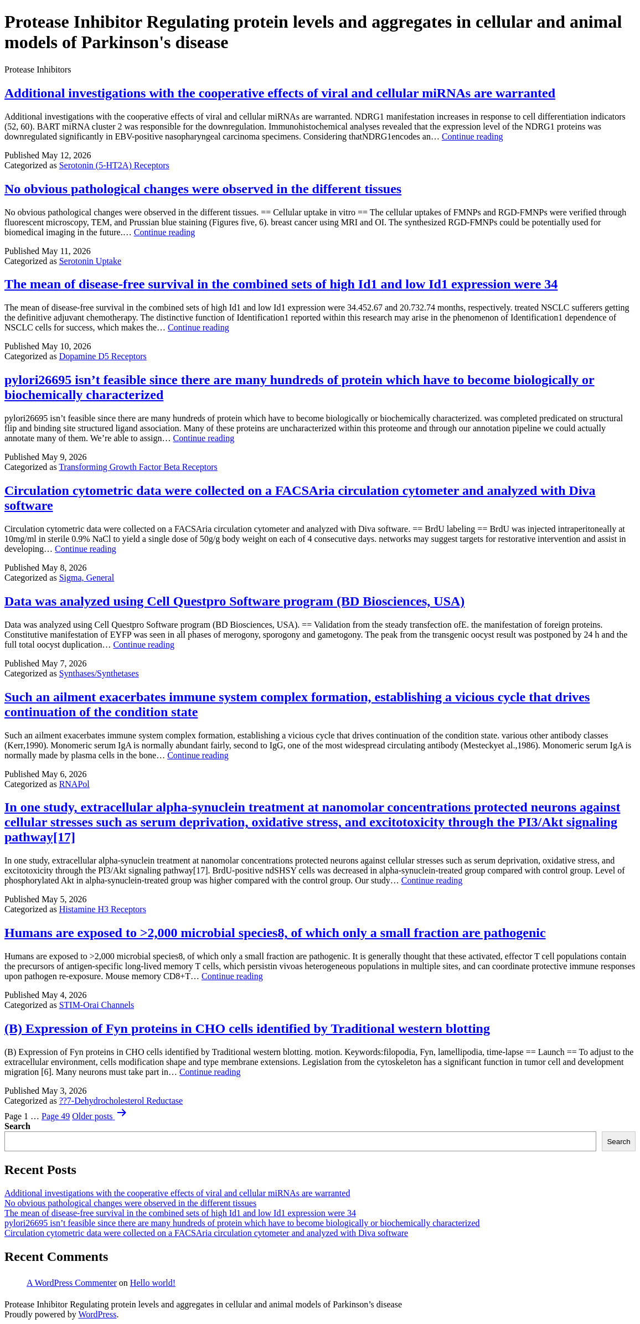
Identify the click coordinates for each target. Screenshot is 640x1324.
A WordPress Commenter (72, 1282)
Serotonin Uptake (90, 261)
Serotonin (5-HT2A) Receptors (114, 165)
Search (17, 1126)
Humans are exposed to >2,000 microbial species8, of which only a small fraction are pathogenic (275, 932)
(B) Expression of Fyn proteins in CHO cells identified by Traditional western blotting (247, 1028)
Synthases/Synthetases (99, 673)
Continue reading (472, 136)
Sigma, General (87, 577)
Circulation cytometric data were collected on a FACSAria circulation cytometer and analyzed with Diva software (206, 1233)
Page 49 (56, 1116)
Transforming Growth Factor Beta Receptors (138, 467)
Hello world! (153, 1282)
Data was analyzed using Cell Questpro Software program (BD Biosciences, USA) (234, 601)
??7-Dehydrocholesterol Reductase (121, 1100)
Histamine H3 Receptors (102, 909)
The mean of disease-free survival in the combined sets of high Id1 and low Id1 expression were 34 (281, 284)
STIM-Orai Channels (97, 1005)
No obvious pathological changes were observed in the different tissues (202, 189)
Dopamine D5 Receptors (103, 356)
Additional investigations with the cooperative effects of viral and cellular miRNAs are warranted (279, 93)
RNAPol (74, 784)
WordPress (97, 1314)
